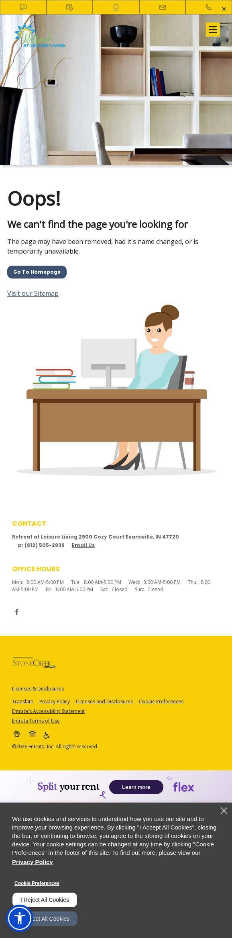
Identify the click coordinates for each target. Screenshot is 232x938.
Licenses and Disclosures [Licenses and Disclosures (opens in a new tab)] (104, 701)
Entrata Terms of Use (36, 720)
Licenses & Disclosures (38, 688)
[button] (23, 7)
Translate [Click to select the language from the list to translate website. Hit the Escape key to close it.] (22, 701)
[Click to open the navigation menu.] (213, 30)
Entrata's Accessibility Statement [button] (48, 711)
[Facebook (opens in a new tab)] (17, 612)
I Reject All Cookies (44, 900)
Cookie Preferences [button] (161, 701)
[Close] (224, 810)
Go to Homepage (37, 271)
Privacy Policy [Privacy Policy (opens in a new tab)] (54, 701)
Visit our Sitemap (33, 293)
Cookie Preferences (36, 883)
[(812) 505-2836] (208, 7)
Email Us (83, 545)
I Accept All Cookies (44, 918)
